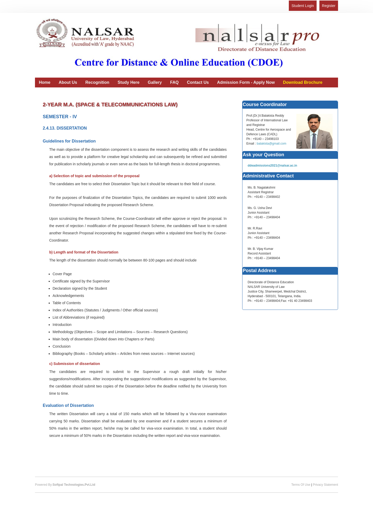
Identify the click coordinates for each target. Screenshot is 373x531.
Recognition (97, 82)
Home (44, 82)
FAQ (174, 82)
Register (328, 6)
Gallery (155, 82)
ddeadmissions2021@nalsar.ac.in (272, 165)
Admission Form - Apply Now (246, 82)
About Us (68, 82)
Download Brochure (302, 82)
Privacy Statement (325, 485)
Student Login (302, 6)
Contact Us (198, 82)
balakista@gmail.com (271, 143)
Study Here (128, 82)
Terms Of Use (300, 485)
